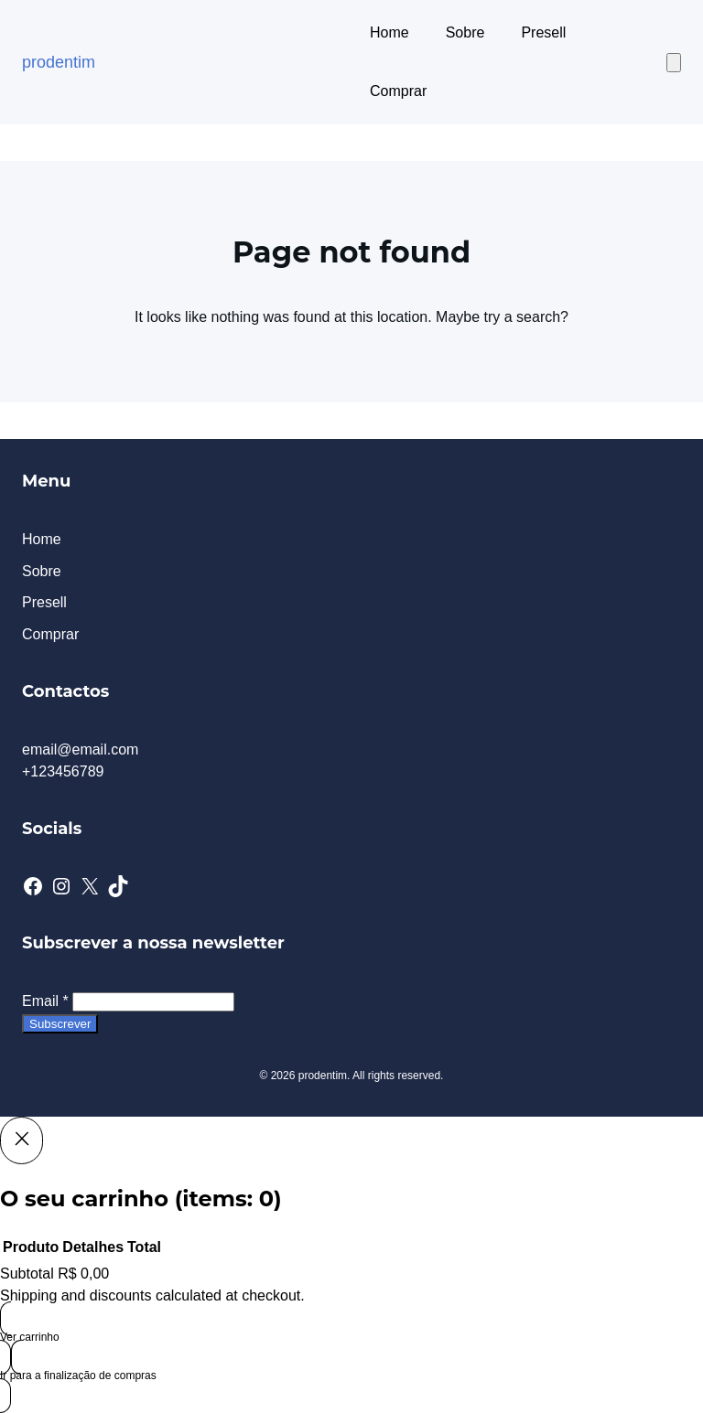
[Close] (21, 1140)
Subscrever (60, 1024)
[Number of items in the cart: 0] (673, 62)
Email (45, 1001)
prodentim (58, 62)
